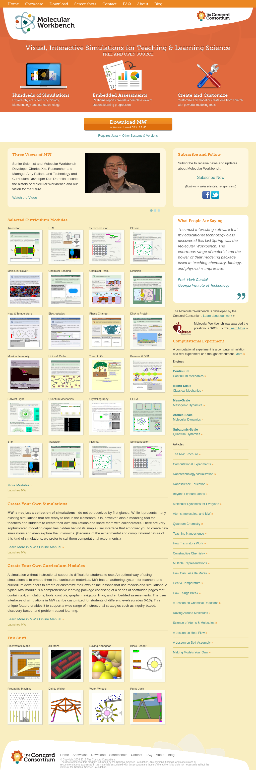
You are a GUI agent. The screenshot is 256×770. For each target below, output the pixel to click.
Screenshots (118, 755)
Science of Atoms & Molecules (195, 623)
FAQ (149, 755)
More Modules (20, 485)
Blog (171, 755)
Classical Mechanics (188, 388)
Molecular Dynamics (188, 417)
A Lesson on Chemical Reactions (197, 603)
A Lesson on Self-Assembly (193, 642)
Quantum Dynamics (188, 432)
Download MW (128, 123)
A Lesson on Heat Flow (190, 633)
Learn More (237, 328)
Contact (136, 755)
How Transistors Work (189, 543)
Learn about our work (217, 316)
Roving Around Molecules (192, 613)
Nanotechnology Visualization (194, 474)
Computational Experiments (193, 464)
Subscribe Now (210, 177)
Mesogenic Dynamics (189, 403)
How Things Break (187, 593)
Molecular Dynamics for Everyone (197, 504)
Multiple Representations (191, 563)
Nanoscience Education (190, 484)
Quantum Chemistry (188, 524)
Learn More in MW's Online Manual (34, 547)
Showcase (80, 755)
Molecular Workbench (69, 22)
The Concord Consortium (213, 16)
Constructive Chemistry (190, 553)
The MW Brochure (187, 454)
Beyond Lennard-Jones (190, 494)
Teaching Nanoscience (190, 533)
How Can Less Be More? (191, 573)
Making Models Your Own (192, 652)
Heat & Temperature (188, 583)
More (238, 354)
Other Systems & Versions (140, 135)
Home (64, 755)
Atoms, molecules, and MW (193, 514)
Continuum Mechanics (189, 374)
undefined (151, 210)
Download (98, 755)
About (160, 755)
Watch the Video (24, 197)
